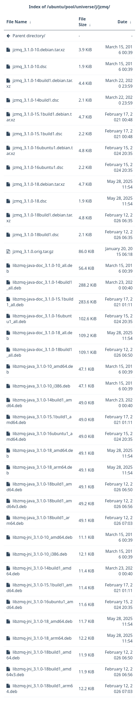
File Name (16, 22)
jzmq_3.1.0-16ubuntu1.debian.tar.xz (39, 150)
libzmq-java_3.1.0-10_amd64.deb (39, 369)
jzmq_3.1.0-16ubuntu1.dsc (38, 167)
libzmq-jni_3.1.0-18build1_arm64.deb (39, 688)
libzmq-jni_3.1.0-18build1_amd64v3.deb (38, 671)
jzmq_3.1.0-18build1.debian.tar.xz (39, 217)
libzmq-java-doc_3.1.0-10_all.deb (39, 268)
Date (122, 22)
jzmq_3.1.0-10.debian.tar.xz (39, 50)
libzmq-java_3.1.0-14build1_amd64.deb (39, 402)
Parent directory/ (29, 36)
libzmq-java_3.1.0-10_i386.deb (41, 386)
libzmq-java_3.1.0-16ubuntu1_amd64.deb (39, 436)
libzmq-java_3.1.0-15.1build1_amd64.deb (39, 419)
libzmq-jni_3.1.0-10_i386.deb (40, 554)
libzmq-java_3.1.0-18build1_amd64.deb (39, 487)
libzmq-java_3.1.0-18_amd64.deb (39, 453)
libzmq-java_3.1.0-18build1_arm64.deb (38, 520)
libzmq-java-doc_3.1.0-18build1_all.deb (39, 352)
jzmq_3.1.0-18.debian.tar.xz (39, 184)
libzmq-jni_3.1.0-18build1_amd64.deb (38, 655)
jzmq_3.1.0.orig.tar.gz (33, 251)
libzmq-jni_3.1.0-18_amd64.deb (42, 621)
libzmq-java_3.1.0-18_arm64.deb (39, 470)
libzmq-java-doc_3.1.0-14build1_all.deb (39, 285)
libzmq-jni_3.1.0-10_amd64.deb (42, 537)
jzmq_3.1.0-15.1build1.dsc (37, 134)
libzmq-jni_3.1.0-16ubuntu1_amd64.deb (39, 604)
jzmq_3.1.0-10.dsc (30, 66)
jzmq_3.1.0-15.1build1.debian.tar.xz (39, 117)
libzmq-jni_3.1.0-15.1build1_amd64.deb (39, 587)
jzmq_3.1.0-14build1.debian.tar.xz (39, 83)
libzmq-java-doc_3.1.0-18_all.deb (39, 335)
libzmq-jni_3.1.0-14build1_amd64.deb (38, 571)
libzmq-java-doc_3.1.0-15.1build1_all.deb (39, 302)
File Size (83, 21)
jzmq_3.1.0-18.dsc (30, 201)
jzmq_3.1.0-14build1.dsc (36, 100)
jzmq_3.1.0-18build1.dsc (36, 234)
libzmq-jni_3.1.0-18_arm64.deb (42, 638)
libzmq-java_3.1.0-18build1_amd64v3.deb (39, 503)
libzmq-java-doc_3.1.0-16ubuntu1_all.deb (39, 318)
